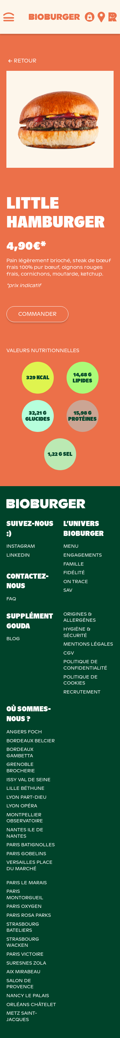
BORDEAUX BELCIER (30, 741)
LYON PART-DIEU (26, 797)
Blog (13, 638)
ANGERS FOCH (24, 732)
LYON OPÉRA (21, 806)
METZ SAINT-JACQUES (21, 1016)
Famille (73, 564)
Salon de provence (20, 984)
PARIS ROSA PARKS (28, 915)
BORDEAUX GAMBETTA (19, 752)
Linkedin (18, 555)
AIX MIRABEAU (23, 972)
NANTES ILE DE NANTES (24, 833)
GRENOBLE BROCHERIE (20, 767)
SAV (67, 590)
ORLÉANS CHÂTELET (31, 1004)
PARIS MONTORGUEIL (24, 894)
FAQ (11, 599)
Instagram (20, 546)
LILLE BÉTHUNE (25, 788)
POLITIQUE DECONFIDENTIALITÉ (85, 665)
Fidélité (74, 572)
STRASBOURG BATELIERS (22, 927)
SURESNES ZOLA (26, 963)
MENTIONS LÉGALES (88, 644)
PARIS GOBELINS (26, 853)
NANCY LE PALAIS (27, 995)
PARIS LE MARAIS (26, 883)
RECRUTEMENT (81, 692)
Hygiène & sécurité (76, 632)
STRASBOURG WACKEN (22, 942)
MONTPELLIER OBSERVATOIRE (24, 818)
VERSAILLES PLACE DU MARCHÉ (29, 865)
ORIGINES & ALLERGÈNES (79, 617)
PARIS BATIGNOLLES (30, 845)
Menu (70, 546)
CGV (68, 653)
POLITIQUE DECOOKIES (80, 680)
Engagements (82, 555)
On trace (75, 581)
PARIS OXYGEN (24, 906)
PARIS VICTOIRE (25, 954)
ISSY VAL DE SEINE (28, 779)
